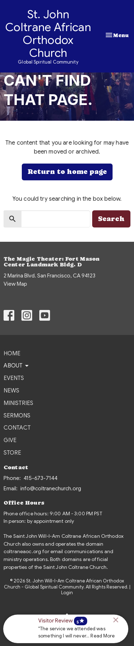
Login (67, 593)
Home (12, 353)
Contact (17, 427)
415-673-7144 (41, 478)
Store (12, 452)
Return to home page (67, 171)
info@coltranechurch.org (50, 488)
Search (111, 219)
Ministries (18, 403)
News (11, 390)
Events (14, 378)
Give (10, 440)
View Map (15, 284)
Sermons (17, 415)
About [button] (17, 365)
